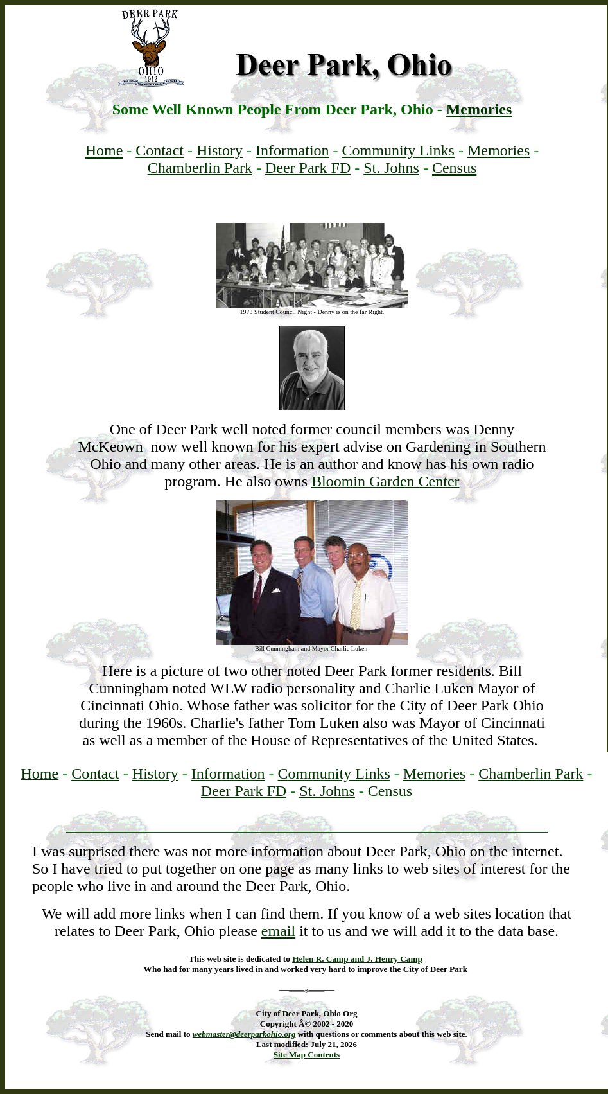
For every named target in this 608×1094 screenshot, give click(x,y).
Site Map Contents (307, 1054)
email (278, 930)
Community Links (398, 150)
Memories (479, 109)
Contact (159, 150)
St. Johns (391, 167)
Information (292, 150)
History (219, 150)
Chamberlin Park (200, 167)
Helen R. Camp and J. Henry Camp (357, 959)
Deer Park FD (308, 167)
